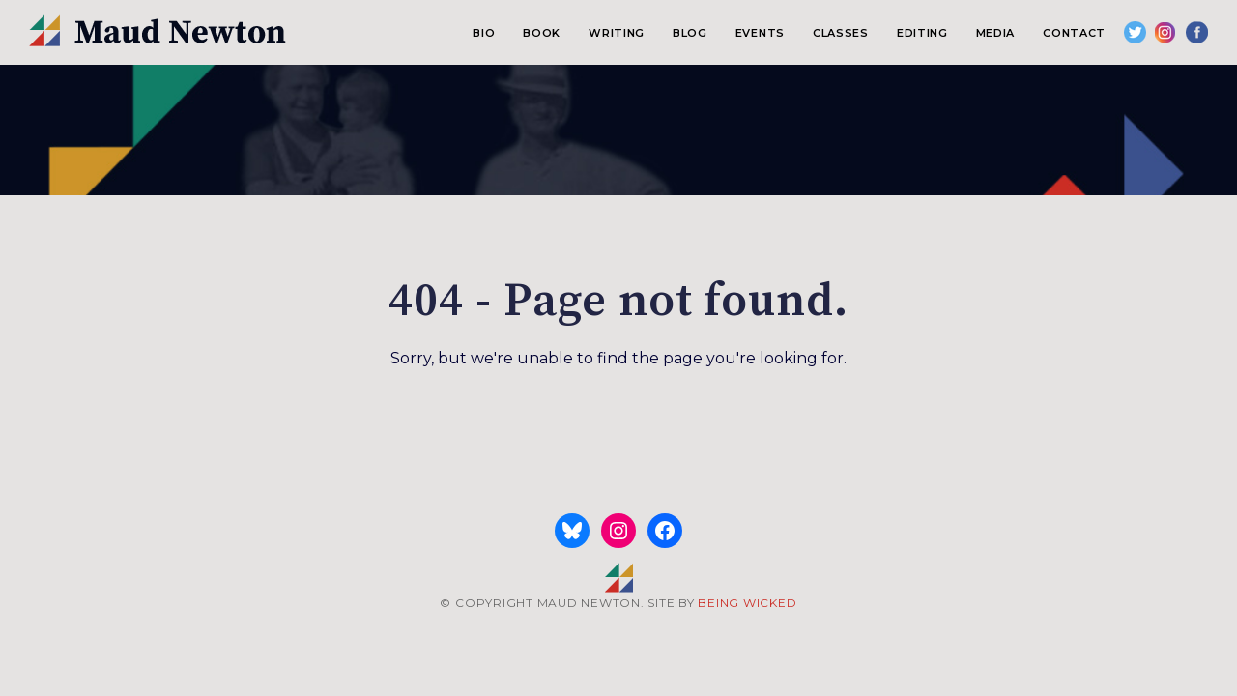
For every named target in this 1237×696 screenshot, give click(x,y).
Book (542, 33)
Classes (841, 33)
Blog (690, 33)
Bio (484, 33)
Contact (1074, 33)
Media (995, 33)
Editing (922, 33)
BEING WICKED (747, 602)
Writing (617, 33)
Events (760, 33)
